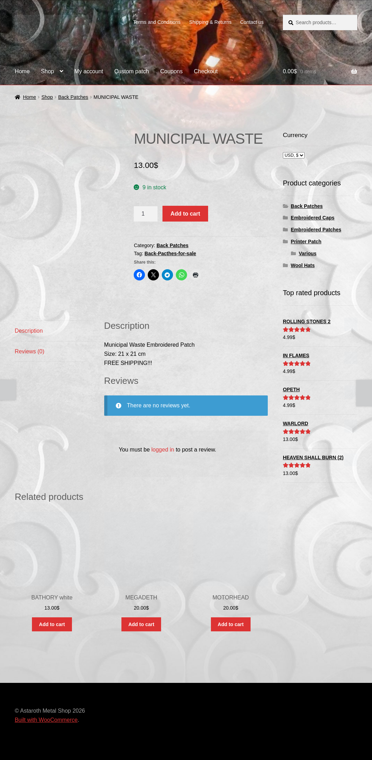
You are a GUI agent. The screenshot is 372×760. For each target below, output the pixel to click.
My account (88, 71)
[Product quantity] (146, 214)
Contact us (252, 22)
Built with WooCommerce (46, 720)
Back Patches (73, 97)
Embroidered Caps (312, 217)
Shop (47, 71)
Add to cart (185, 214)
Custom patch (131, 71)
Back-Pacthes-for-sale (170, 253)
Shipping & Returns (210, 22)
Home (22, 71)
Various (308, 253)
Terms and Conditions (156, 22)
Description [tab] (29, 331)
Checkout (206, 71)
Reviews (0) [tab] (29, 351)
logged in (162, 450)
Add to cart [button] (52, 624)
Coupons (171, 71)
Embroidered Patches (316, 229)
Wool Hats (303, 265)
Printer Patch (306, 241)
